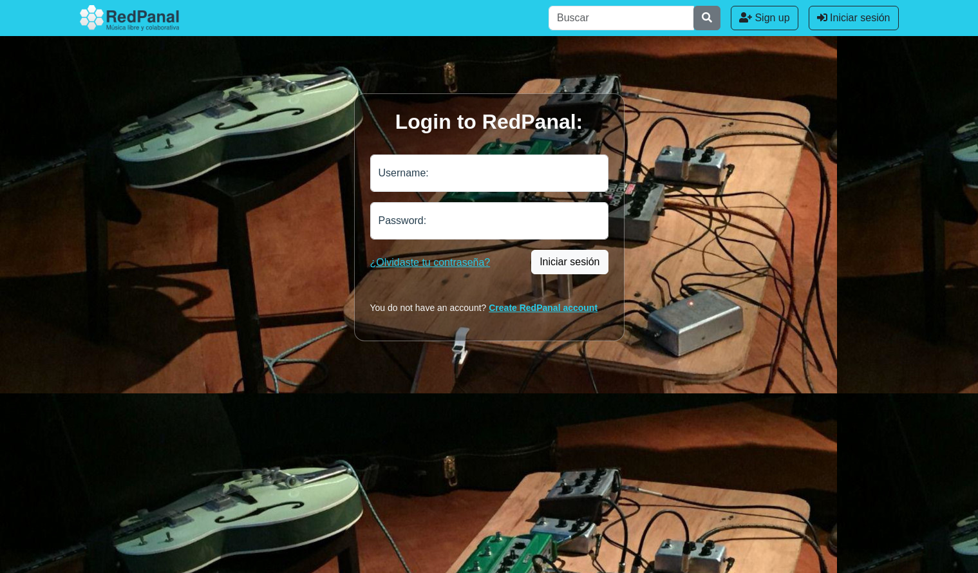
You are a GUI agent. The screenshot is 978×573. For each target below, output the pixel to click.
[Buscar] (621, 18)
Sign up (764, 17)
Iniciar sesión (853, 17)
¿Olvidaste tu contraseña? (430, 262)
